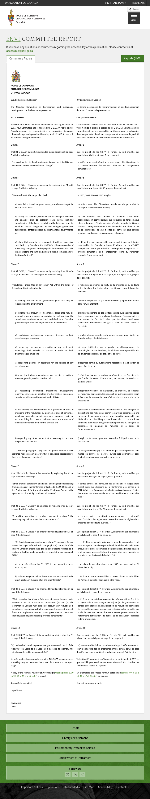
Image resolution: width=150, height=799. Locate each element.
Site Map (89, 787)
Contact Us (123, 787)
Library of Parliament (75, 737)
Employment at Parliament (75, 757)
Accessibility (105, 787)
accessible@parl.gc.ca (19, 50)
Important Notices (32, 787)
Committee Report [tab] (20, 58)
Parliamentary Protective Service (75, 747)
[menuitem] (116, 3)
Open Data (52, 787)
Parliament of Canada (21, 2)
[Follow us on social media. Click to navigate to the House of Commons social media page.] (75, 773)
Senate (75, 728)
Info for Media (71, 787)
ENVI (13, 39)
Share (133, 9)
